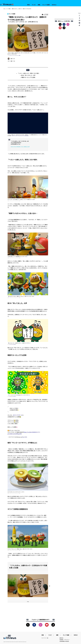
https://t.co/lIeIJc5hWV (29, 432)
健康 (11, 61)
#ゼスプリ (37, 432)
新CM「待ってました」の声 (28, 75)
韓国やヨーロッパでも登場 (28, 77)
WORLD (54, 4)
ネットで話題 (46, 4)
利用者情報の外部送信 (64, 641)
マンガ (34, 4)
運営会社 (61, 638)
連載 (39, 4)
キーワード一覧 (45, 638)
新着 (28, 4)
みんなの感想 (45, 14)
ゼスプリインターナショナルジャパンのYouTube (20, 135)
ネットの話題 (8, 8)
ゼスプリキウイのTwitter (12, 344)
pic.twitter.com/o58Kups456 (15, 434)
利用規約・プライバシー (65, 639)
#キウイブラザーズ (17, 415)
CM (8, 61)
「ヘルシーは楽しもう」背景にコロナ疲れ (28, 73)
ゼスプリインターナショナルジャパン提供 (14, 55)
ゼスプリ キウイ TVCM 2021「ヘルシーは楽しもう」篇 (20, 146)
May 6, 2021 (24, 437)
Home (4, 8)
